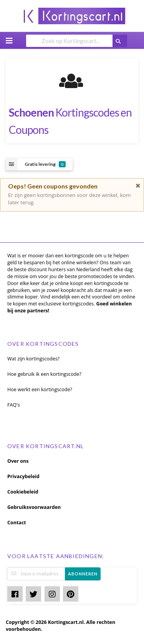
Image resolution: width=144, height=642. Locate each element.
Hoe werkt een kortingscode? (39, 389)
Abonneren (83, 573)
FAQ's (13, 405)
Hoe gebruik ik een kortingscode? (44, 374)
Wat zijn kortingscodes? (33, 358)
